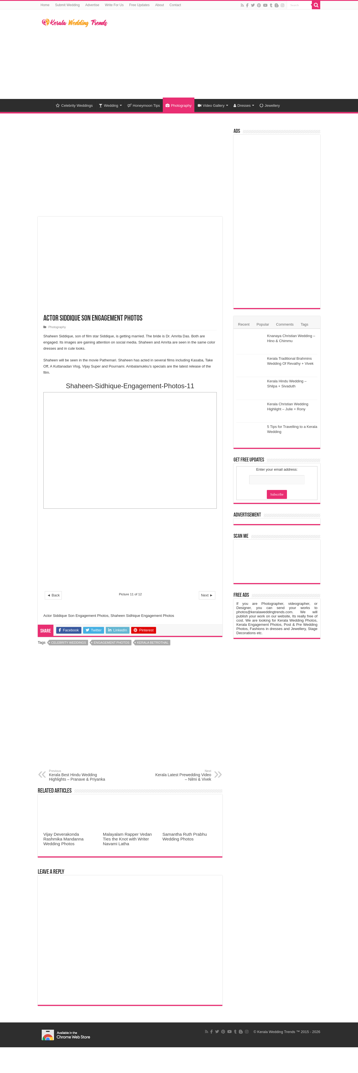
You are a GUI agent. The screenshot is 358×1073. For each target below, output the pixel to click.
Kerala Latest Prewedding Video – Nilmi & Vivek (182, 775)
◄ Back (53, 595)
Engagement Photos (111, 642)
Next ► (207, 595)
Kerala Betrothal (152, 642)
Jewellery (270, 105)
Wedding (108, 105)
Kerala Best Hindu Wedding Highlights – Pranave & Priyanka (77, 775)
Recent (243, 324)
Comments (285, 324)
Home (45, 5)
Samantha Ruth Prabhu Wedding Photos (184, 836)
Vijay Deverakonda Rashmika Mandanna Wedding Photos (63, 839)
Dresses (242, 105)
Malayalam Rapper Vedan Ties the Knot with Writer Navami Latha (127, 839)
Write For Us (114, 5)
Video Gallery (211, 105)
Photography (179, 105)
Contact (175, 5)
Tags (304, 324)
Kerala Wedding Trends (276, 1032)
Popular (262, 324)
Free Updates (139, 5)
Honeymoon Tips (143, 105)
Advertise (92, 5)
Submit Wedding (67, 5)
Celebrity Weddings (74, 105)
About (159, 5)
